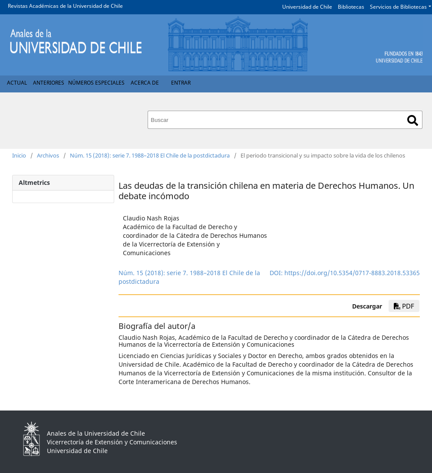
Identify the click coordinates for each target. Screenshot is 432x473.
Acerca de (145, 82)
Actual (17, 82)
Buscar (412, 120)
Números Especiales (96, 82)
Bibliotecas (351, 6)
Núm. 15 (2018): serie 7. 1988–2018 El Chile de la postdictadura (150, 155)
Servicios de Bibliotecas (398, 6)
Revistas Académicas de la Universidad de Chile (65, 6)
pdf (404, 306)
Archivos (48, 155)
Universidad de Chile (307, 6)
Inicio (19, 155)
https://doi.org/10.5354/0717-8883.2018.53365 (352, 273)
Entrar (181, 82)
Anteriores (48, 82)
